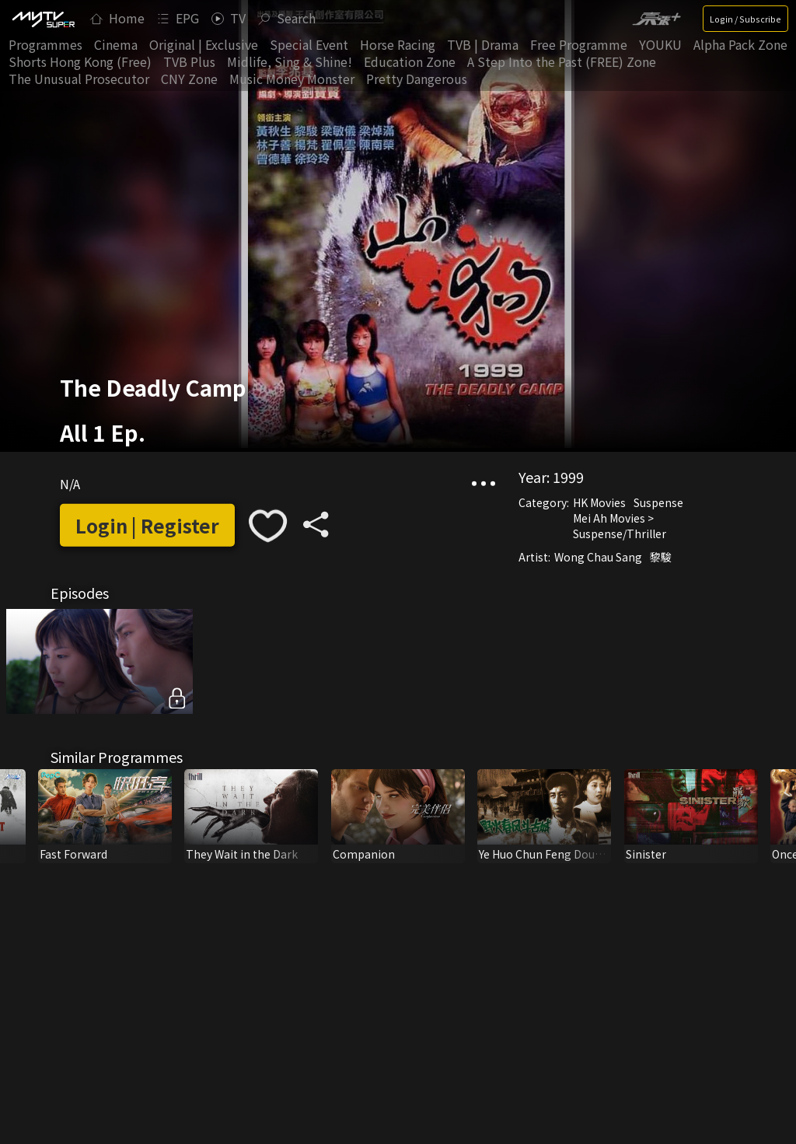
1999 (568, 476)
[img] (43, 18)
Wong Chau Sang (598, 556)
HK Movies (599, 501)
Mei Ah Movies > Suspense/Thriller (619, 525)
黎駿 (661, 556)
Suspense (658, 501)
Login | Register (147, 525)
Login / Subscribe (745, 18)
